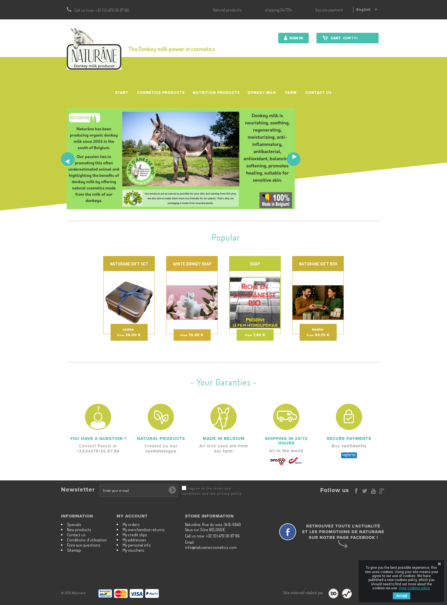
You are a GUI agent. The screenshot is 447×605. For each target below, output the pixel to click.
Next (293, 159)
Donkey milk (262, 92)
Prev (68, 159)
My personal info (137, 545)
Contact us (318, 92)
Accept (401, 596)
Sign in (295, 38)
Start (121, 92)
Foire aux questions (83, 545)
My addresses (134, 540)
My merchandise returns (143, 529)
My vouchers (133, 550)
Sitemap (74, 550)
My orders (131, 524)
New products (79, 529)
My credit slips (135, 534)
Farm (290, 92)
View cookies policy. (414, 588)
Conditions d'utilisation (87, 540)
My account (132, 516)
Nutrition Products (216, 92)
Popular (226, 237)
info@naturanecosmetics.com (211, 547)
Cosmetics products (161, 92)
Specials (74, 524)
